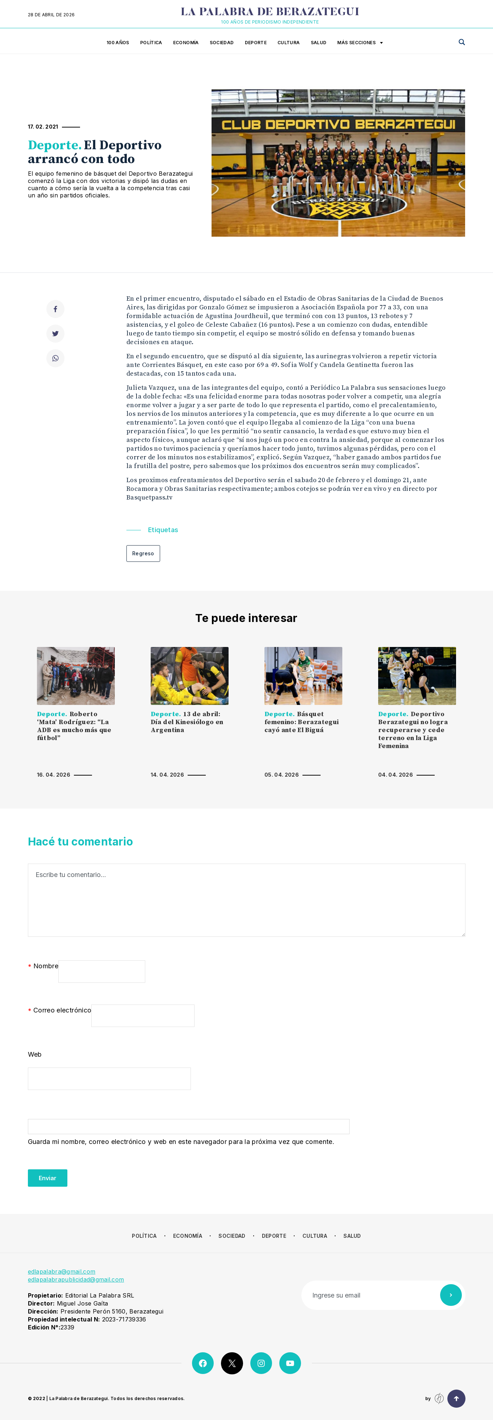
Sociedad (222, 42)
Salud (319, 42)
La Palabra (270, 12)
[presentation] (83, 1172)
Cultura (288, 42)
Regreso (143, 553)
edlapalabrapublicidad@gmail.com (76, 1279)
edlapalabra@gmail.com (62, 1271)
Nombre (43, 966)
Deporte (256, 42)
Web (35, 1054)
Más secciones (360, 43)
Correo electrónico (60, 1010)
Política (151, 42)
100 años (117, 42)
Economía (186, 42)
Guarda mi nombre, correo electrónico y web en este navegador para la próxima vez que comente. (181, 1141)
